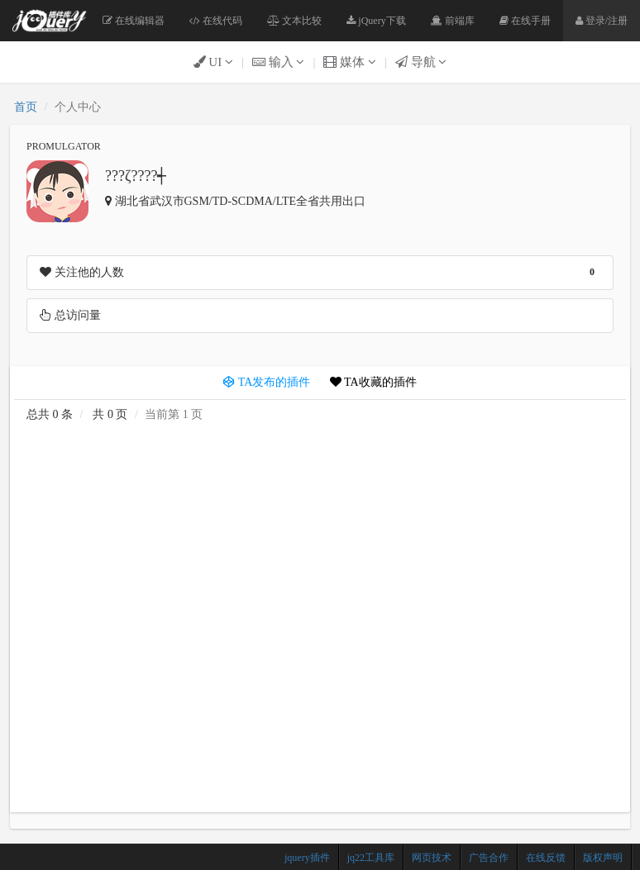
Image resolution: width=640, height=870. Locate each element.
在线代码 (215, 20)
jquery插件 (307, 857)
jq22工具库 (370, 857)
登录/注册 (602, 20)
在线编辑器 (134, 20)
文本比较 (294, 20)
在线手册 (525, 20)
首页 (25, 107)
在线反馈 (546, 857)
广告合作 (489, 857)
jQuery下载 (375, 20)
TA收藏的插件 (373, 382)
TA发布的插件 (266, 382)
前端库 (453, 20)
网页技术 (431, 857)
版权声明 (603, 857)
